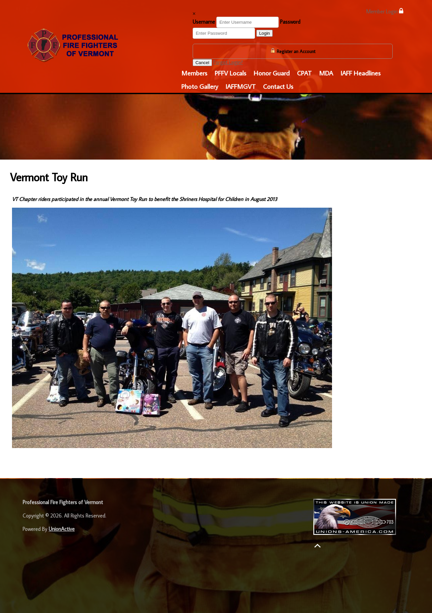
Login (264, 33)
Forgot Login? (228, 62)
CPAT (304, 72)
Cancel (202, 62)
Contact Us (278, 86)
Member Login (384, 11)
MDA (326, 72)
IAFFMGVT (240, 86)
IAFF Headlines (360, 72)
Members (194, 72)
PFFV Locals (230, 72)
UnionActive (62, 529)
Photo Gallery (199, 86)
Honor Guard (272, 72)
